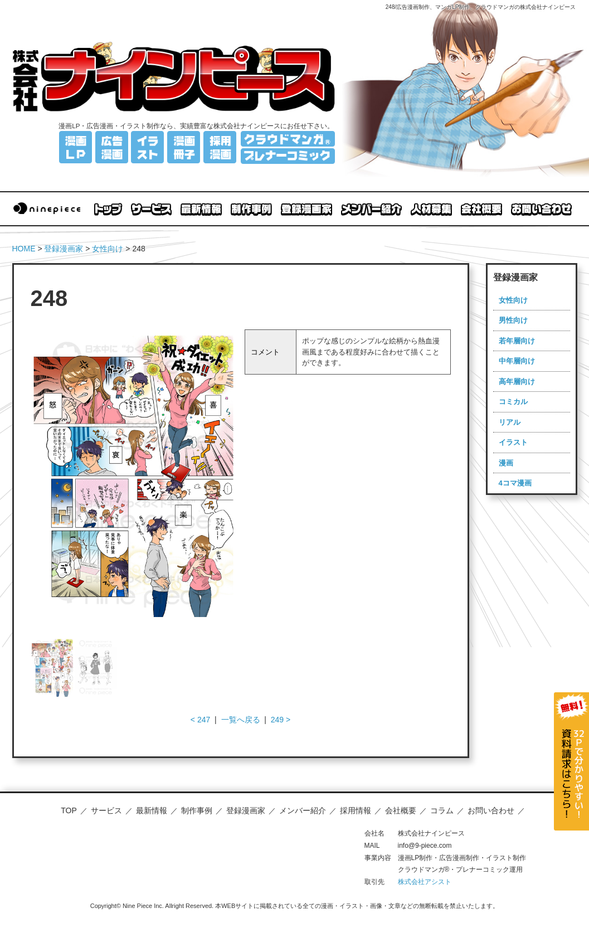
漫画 (506, 463)
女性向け (107, 248)
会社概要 (400, 810)
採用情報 (355, 810)
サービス (106, 810)
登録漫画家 (63, 248)
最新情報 (151, 810)
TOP (69, 810)
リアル (509, 422)
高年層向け (517, 381)
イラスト (513, 442)
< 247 (200, 719)
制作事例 (196, 810)
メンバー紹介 (302, 810)
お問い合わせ (491, 810)
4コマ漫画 (515, 483)
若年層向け (517, 341)
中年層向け (517, 361)
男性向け (513, 320)
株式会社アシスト (424, 882)
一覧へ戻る (240, 719)
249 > (280, 719)
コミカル (513, 401)
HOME (24, 248)
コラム (442, 810)
